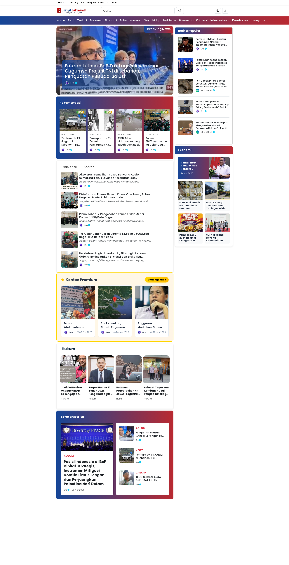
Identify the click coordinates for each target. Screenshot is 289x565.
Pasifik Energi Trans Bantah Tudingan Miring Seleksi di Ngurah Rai (217, 208)
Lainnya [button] (256, 20)
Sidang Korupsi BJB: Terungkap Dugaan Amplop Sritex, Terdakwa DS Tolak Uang (212, 106)
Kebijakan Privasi (96, 2)
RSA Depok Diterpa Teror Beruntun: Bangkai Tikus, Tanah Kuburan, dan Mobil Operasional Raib (211, 85)
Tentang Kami (76, 2)
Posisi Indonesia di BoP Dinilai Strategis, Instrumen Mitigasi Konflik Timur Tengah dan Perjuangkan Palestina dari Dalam (85, 473)
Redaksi (62, 2)
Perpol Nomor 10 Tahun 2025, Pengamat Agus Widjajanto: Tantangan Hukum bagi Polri (100, 391)
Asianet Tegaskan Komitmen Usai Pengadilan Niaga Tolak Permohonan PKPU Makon (156, 391)
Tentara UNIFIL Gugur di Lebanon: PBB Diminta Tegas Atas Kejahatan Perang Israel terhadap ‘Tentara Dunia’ (149, 457)
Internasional (219, 20)
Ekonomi (111, 20)
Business (96, 20)
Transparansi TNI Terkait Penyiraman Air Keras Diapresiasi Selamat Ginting (100, 145)
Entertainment (130, 20)
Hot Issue (169, 20)
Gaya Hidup (152, 20)
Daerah (140, 473)
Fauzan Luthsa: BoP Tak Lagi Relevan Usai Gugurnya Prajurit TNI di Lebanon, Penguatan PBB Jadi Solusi (111, 71)
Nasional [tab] (69, 167)
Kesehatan (240, 20)
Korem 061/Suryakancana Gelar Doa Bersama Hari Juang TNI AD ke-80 (156, 146)
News (139, 451)
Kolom (69, 456)
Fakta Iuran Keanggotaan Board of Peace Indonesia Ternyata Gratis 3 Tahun (211, 62)
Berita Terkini (77, 20)
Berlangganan (156, 280)
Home (60, 20)
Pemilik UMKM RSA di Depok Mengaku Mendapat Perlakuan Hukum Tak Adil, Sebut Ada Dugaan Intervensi (212, 128)
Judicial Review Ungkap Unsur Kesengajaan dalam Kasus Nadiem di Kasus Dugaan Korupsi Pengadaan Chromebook (72, 391)
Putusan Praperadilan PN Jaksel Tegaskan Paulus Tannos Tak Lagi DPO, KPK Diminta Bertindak (128, 391)
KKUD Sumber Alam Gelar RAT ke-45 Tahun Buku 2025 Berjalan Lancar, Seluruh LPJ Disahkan (149, 479)
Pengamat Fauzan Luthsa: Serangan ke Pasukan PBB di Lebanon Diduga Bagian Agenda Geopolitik (148, 435)
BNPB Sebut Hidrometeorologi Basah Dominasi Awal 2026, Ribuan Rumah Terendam (128, 146)
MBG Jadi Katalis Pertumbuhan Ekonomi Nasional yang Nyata (189, 208)
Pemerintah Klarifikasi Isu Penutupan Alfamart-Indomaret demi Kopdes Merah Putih (211, 43)
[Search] (138, 10)
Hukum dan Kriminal (193, 20)
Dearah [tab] (88, 167)
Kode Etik (112, 2)
